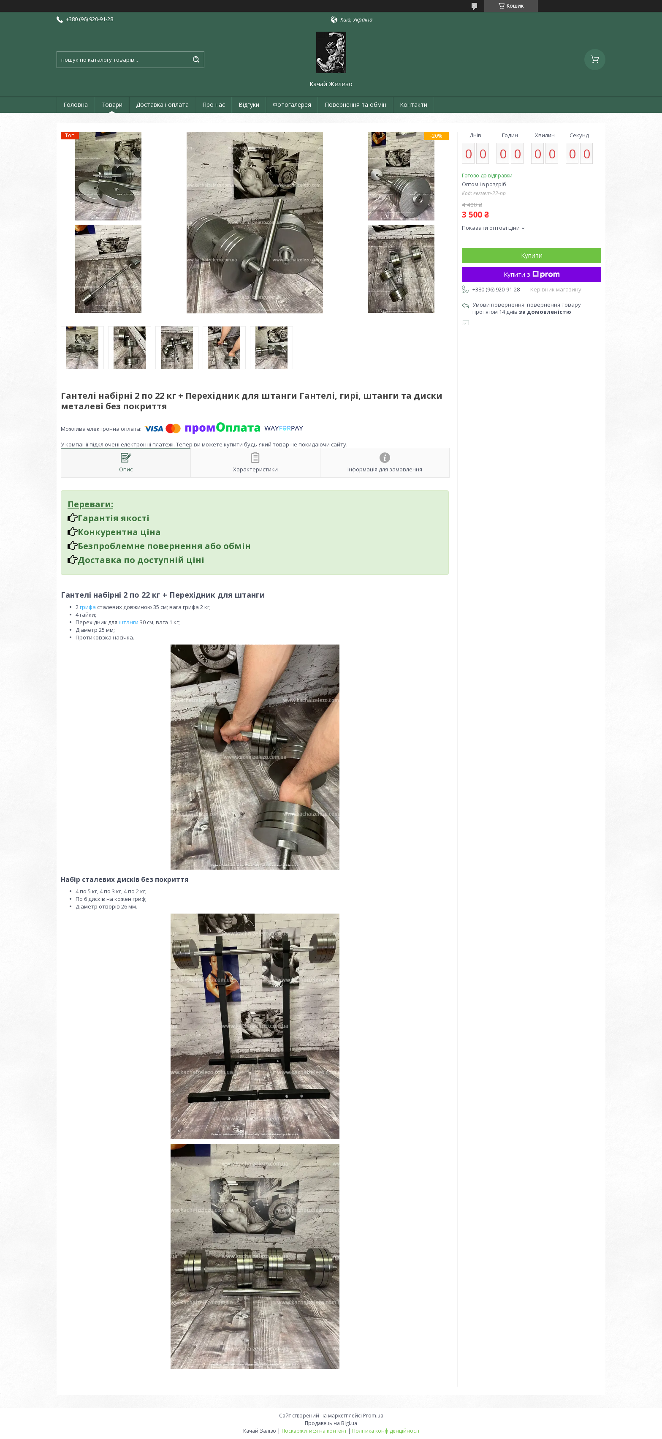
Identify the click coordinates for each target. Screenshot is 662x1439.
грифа (88, 607)
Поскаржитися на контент (314, 1430)
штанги (128, 622)
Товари (111, 105)
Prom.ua (373, 1415)
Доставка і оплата (162, 105)
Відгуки (249, 105)
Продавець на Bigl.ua (331, 1423)
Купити (532, 255)
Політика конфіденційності (385, 1430)
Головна (75, 105)
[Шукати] (195, 59)
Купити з (532, 274)
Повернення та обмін (355, 105)
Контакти (413, 105)
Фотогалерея (292, 105)
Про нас (213, 105)
